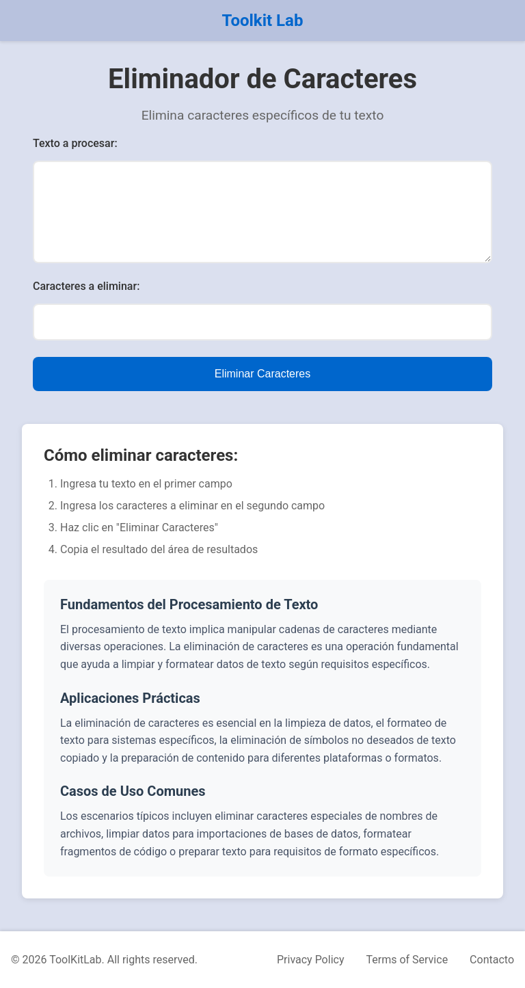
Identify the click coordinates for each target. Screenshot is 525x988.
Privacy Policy (311, 959)
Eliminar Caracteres (262, 373)
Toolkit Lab (263, 20)
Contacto (492, 959)
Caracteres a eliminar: (86, 286)
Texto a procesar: (75, 143)
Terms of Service (407, 959)
